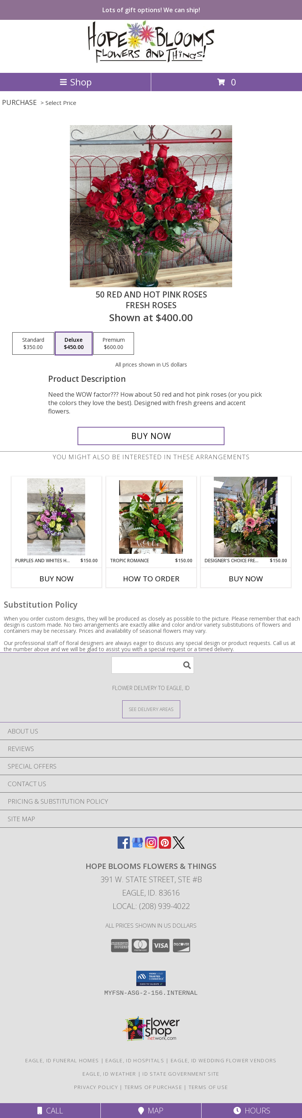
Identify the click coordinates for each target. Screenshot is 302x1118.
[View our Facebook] (124, 846)
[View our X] (179, 846)
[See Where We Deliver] (151, 709)
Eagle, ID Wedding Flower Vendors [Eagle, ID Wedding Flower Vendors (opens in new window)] (224, 1060)
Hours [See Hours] (251, 1110)
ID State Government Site (180, 1073)
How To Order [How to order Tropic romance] (151, 579)
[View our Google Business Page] (137, 846)
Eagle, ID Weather (109, 1073)
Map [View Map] (150, 1110)
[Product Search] (152, 665)
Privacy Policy (96, 1087)
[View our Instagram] (151, 846)
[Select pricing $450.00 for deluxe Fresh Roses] (74, 344)
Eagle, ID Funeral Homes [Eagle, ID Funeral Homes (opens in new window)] (62, 1060)
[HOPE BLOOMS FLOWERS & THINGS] (151, 61)
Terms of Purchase (153, 1087)
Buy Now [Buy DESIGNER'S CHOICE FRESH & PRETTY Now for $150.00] (246, 579)
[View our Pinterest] (165, 846)
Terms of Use (208, 1087)
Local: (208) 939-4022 (151, 906)
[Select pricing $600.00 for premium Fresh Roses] (114, 344)
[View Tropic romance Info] (151, 517)
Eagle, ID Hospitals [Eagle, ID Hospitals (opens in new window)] (134, 1060)
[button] (151, 978)
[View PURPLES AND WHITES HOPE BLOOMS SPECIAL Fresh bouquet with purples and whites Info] (56, 516)
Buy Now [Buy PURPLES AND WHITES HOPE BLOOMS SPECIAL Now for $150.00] (56, 579)
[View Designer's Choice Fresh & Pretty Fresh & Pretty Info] (246, 517)
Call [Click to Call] (50, 1110)
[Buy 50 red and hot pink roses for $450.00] (151, 436)
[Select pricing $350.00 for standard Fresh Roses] (33, 344)
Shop (76, 82)
